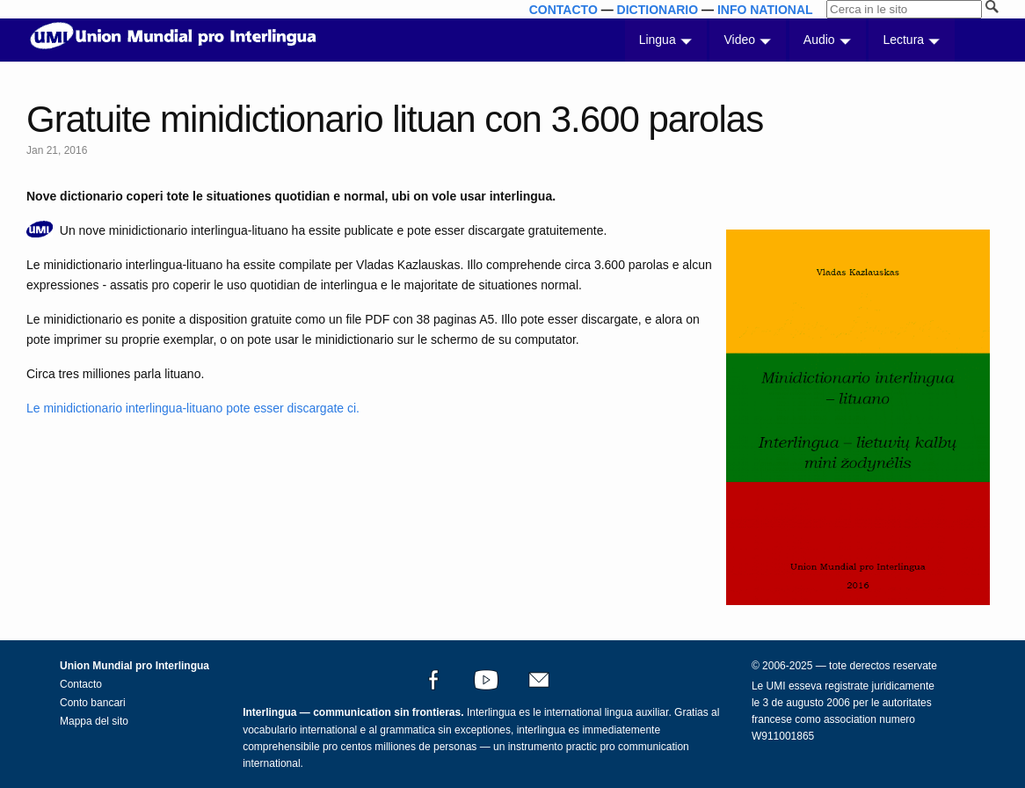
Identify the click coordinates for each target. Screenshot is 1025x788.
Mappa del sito (94, 721)
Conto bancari (93, 703)
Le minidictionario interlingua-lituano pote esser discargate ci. (193, 408)
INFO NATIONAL (765, 10)
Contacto (81, 684)
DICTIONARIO (658, 10)
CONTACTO (563, 10)
